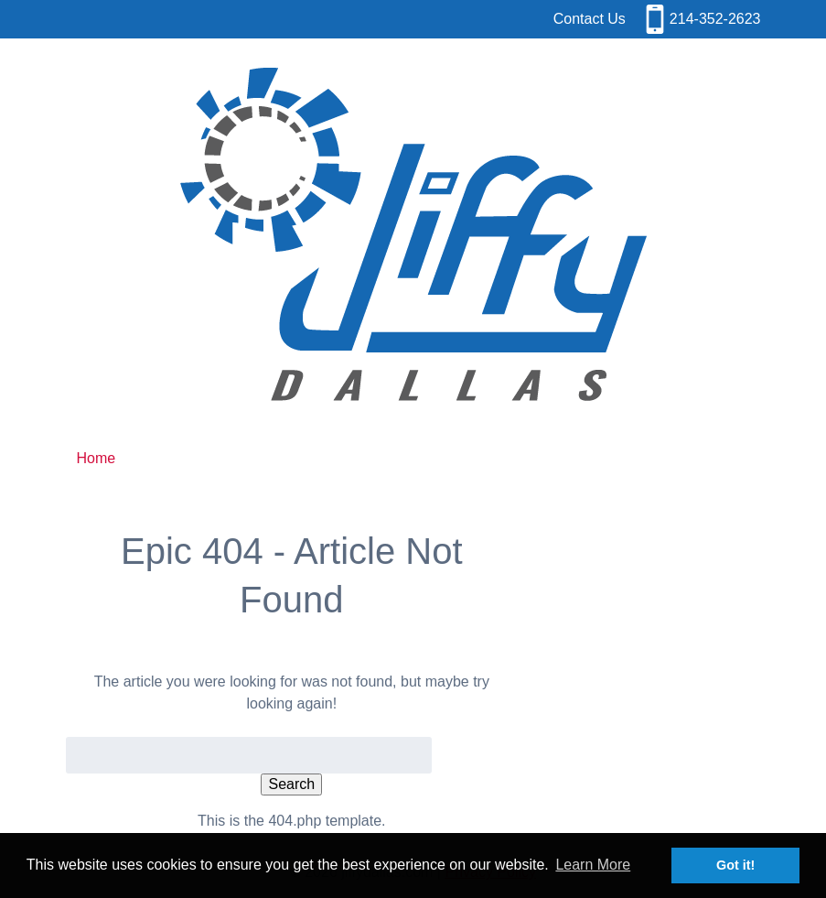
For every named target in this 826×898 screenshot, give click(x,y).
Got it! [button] (735, 865)
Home (96, 458)
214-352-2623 (715, 19)
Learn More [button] (592, 864)
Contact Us (589, 19)
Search (291, 784)
